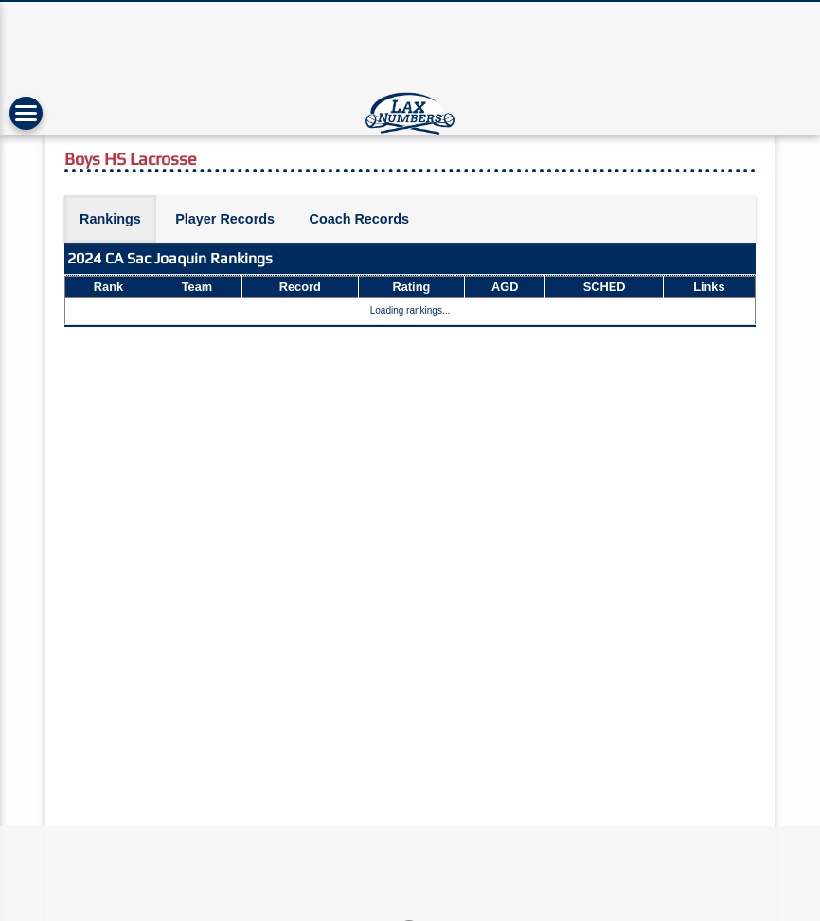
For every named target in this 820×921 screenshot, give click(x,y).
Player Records (225, 218)
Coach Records (359, 218)
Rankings (110, 218)
